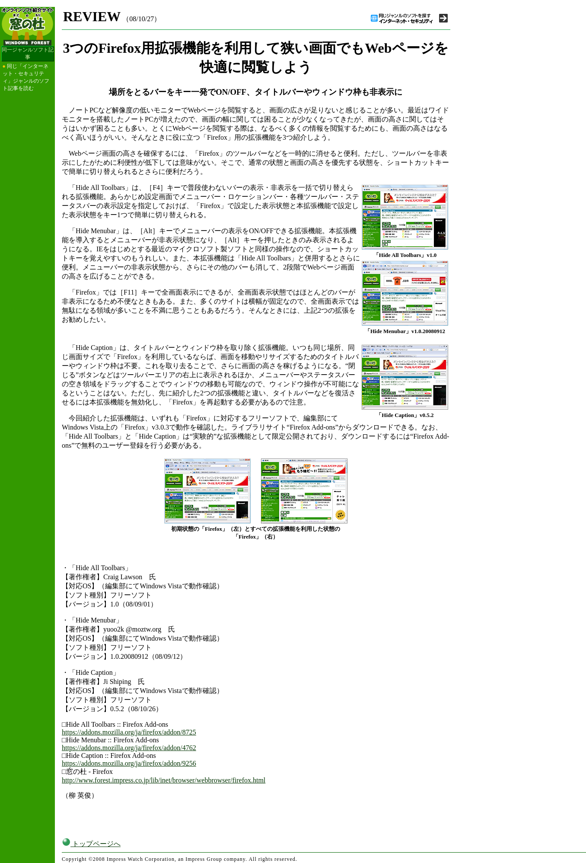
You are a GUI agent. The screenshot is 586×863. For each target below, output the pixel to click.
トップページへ (91, 843)
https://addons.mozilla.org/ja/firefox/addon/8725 (129, 732)
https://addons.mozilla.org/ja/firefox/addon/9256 (129, 763)
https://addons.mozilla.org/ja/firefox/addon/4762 (129, 747)
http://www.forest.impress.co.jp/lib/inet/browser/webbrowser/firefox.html (163, 780)
